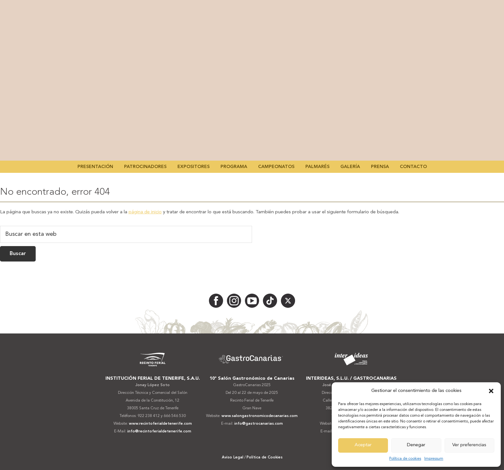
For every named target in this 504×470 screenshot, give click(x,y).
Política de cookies (405, 459)
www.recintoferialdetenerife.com (160, 424)
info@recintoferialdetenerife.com (159, 431)
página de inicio (145, 212)
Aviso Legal (232, 457)
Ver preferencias (469, 445)
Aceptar (363, 445)
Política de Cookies (265, 457)
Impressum (433, 459)
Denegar (416, 445)
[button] (491, 391)
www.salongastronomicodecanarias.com (259, 416)
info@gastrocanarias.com (258, 424)
